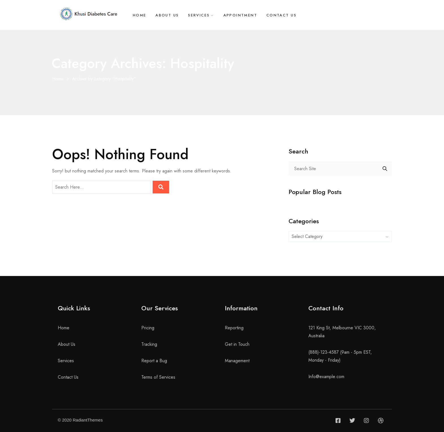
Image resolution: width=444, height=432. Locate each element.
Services (199, 15)
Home (138, 15)
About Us (166, 15)
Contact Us (283, 15)
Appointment (241, 15)
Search (385, 168)
